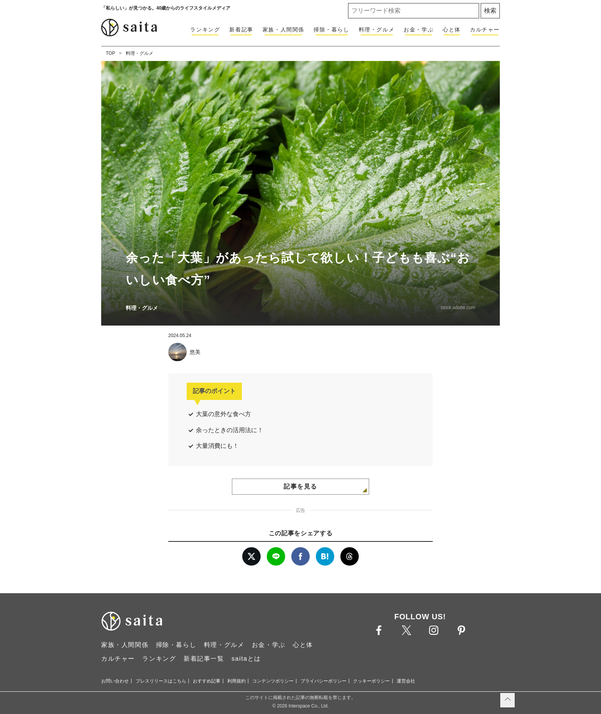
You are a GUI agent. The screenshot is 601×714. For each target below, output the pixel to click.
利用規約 (236, 681)
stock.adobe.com (457, 307)
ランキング (205, 29)
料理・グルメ (377, 29)
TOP (110, 53)
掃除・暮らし (332, 29)
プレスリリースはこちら (161, 681)
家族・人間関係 (283, 29)
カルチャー (485, 29)
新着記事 (241, 29)
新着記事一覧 (204, 658)
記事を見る (300, 486)
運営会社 (406, 681)
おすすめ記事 (206, 681)
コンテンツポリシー (273, 681)
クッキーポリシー (371, 681)
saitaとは (246, 658)
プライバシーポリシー (323, 681)
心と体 (452, 29)
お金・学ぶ (419, 29)
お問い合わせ (115, 681)
